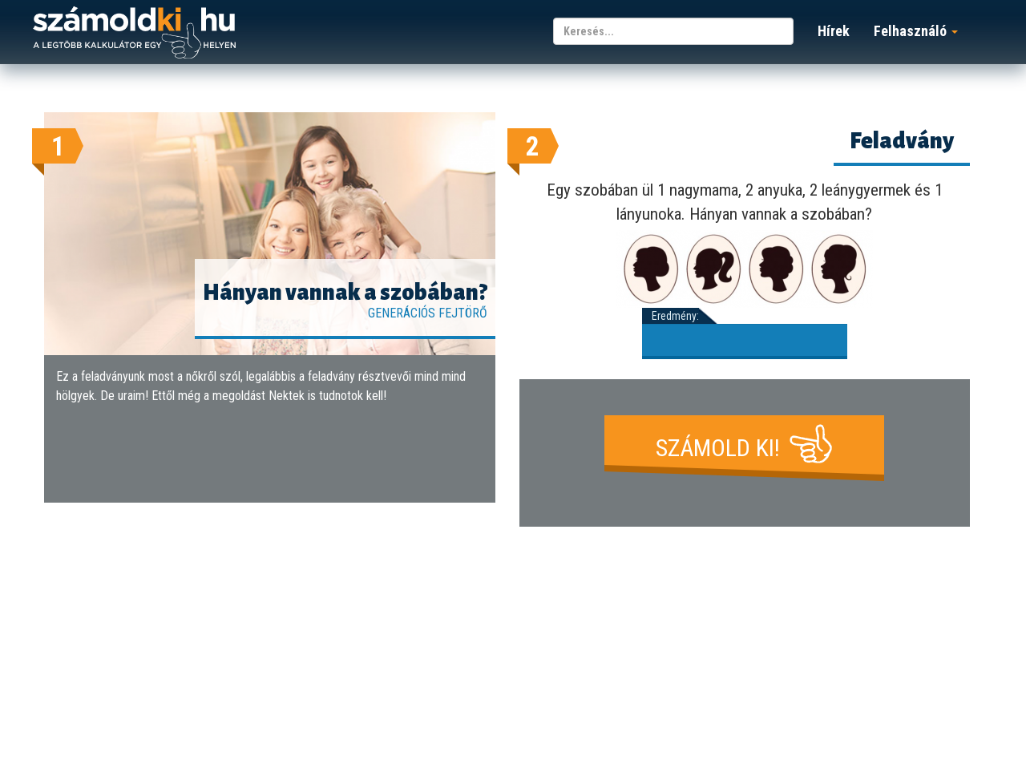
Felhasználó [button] (916, 30)
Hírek (834, 30)
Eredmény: (675, 315)
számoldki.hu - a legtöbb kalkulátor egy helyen (134, 33)
